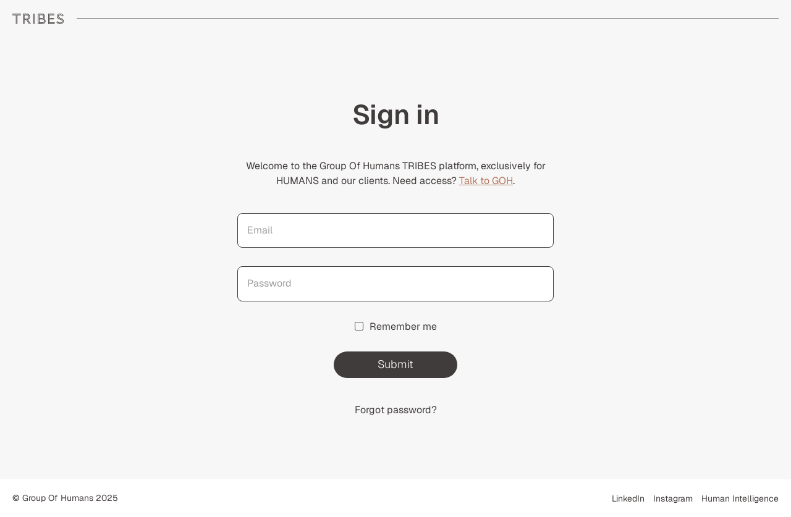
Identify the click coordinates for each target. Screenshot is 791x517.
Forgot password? (396, 409)
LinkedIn (628, 498)
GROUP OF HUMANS (38, 19)
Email (260, 230)
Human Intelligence (740, 498)
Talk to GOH (486, 180)
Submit (395, 364)
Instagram (673, 498)
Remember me (396, 326)
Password (269, 283)
